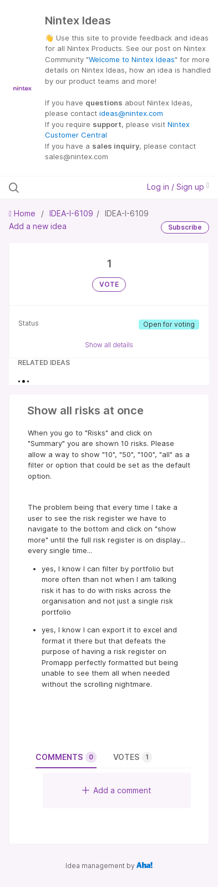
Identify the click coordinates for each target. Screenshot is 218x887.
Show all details (109, 345)
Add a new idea (38, 226)
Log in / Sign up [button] (178, 186)
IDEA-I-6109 (71, 213)
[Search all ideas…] (68, 187)
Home (23, 213)
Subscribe (185, 227)
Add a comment (116, 790)
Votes (132, 757)
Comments (66, 757)
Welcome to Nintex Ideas (132, 59)
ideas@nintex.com (131, 113)
